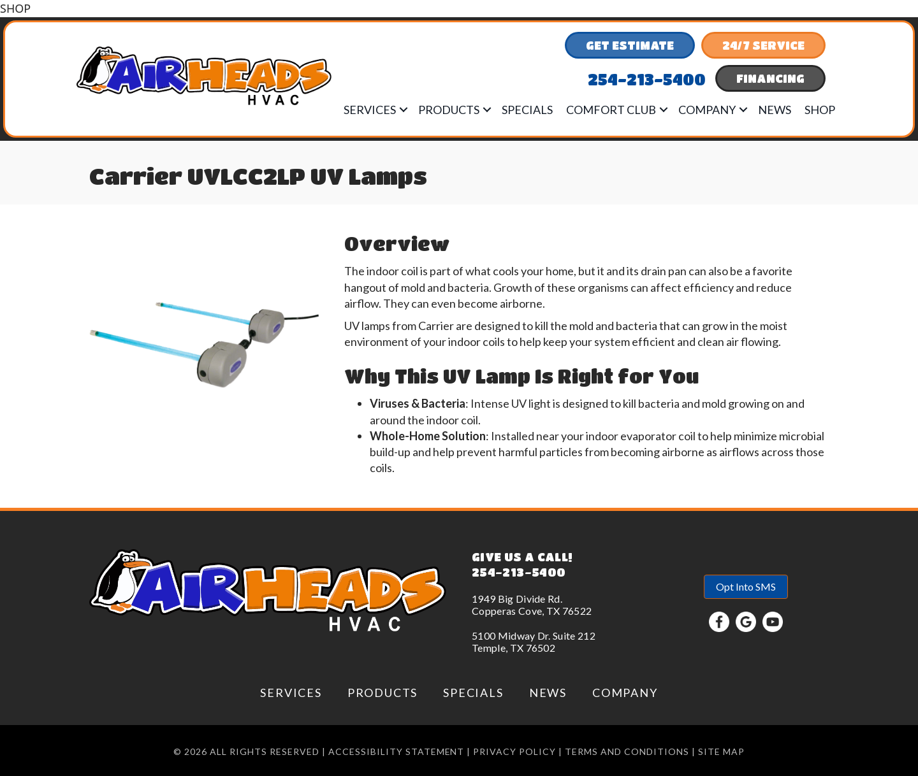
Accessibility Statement (396, 751)
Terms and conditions (627, 751)
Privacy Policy (514, 751)
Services (370, 110)
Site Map (721, 751)
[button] (403, 109)
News (774, 110)
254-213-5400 (518, 572)
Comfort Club (611, 110)
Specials (527, 110)
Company (707, 110)
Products (448, 110)
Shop (820, 110)
